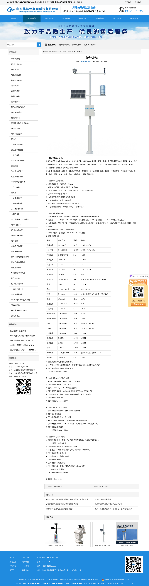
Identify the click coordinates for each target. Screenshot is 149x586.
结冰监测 (14, 166)
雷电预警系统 (16, 112)
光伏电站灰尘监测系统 (20, 219)
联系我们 (134, 18)
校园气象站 (15, 96)
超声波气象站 (64, 45)
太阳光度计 (15, 214)
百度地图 (128, 2)
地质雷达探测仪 (17, 177)
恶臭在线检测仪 (17, 294)
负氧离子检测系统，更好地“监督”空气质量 (24, 340)
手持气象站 (15, 59)
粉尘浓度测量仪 (17, 284)
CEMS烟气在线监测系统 (20, 300)
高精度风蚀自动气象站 (20, 123)
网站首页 (15, 18)
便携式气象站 (16, 64)
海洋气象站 (15, 128)
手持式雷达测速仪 (18, 182)
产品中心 (32, 18)
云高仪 (13, 193)
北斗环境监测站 (17, 144)
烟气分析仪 (15, 278)
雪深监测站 (15, 102)
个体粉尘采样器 (17, 289)
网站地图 (138, 2)
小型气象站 (58, 486)
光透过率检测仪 (17, 150)
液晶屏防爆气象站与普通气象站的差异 (108, 504)
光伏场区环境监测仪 (18, 331)
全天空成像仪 (16, 198)
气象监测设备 (16, 75)
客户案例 (66, 18)
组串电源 (14, 241)
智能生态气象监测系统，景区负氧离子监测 (62, 504)
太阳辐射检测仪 (17, 203)
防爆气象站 (76, 45)
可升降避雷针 (16, 134)
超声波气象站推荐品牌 (103, 499)
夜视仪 (13, 139)
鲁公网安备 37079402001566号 (116, 579)
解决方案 (83, 18)
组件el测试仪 (16, 225)
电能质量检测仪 (17, 235)
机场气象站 (15, 118)
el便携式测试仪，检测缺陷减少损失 (23, 345)
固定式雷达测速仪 (18, 161)
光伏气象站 (15, 187)
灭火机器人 (15, 316)
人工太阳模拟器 (17, 209)
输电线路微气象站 (18, 107)
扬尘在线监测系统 (18, 262)
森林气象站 (15, 91)
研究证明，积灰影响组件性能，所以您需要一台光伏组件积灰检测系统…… (69, 499)
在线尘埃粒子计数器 (19, 310)
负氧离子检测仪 (90, 45)
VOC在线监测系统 (18, 273)
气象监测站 (104, 486)
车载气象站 (15, 70)
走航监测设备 (16, 268)
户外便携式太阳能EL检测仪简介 (22, 336)
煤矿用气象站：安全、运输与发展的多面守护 (24, 350)
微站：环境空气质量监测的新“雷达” (60, 509)
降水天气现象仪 (17, 171)
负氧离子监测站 (17, 252)
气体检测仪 (15, 305)
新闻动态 (49, 18)
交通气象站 (15, 155)
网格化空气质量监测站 (20, 257)
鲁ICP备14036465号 (125, 583)
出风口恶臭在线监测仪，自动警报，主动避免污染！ (113, 509)
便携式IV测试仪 (17, 230)
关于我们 (117, 18)
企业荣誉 (100, 18)
